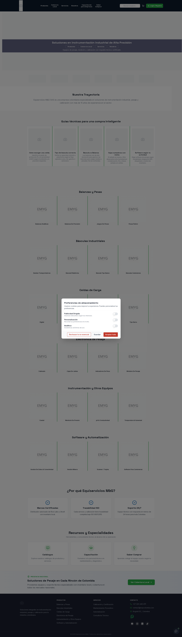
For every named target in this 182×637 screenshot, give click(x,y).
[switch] (115, 313)
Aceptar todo (110, 334)
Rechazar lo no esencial (79, 334)
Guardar (97, 334)
